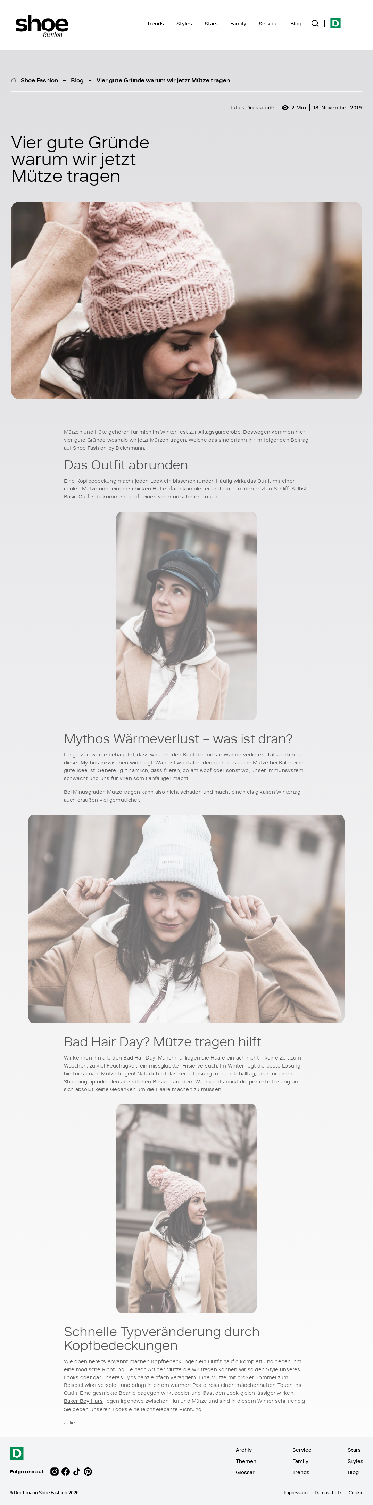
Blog (296, 23)
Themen (246, 1461)
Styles (184, 23)
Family (238, 23)
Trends (155, 23)
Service (268, 23)
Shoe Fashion (39, 80)
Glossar (245, 1472)
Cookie (356, 1492)
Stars (211, 23)
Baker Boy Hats (83, 1401)
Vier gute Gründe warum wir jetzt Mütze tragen (163, 80)
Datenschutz (328, 1492)
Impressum (296, 1492)
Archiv (244, 1450)
